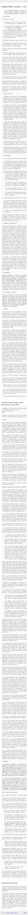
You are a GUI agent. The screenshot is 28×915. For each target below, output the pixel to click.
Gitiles (8, 912)
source (25, 912)
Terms (15, 912)
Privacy (12, 912)
